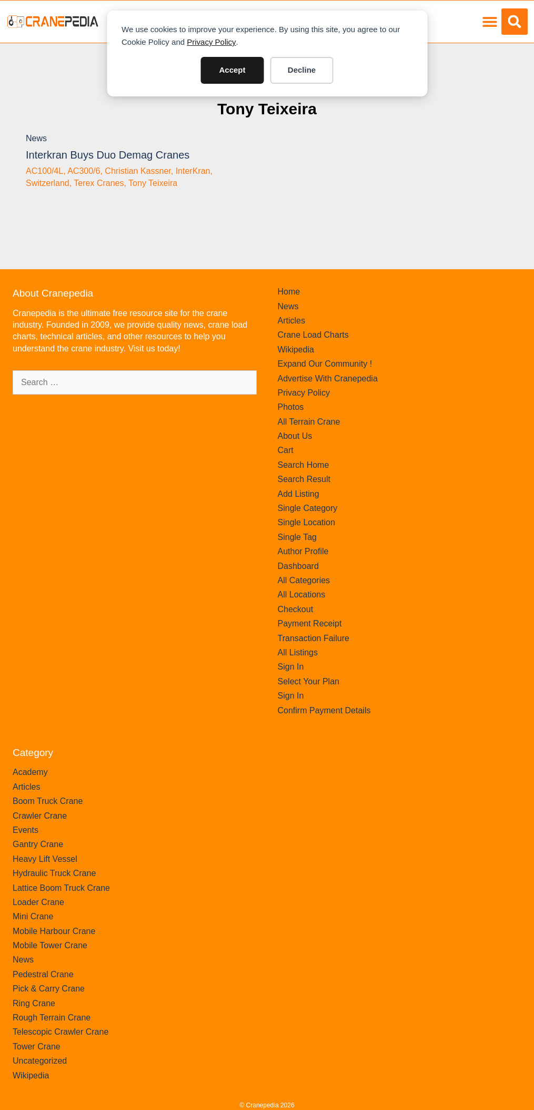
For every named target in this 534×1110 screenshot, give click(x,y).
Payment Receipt (310, 623)
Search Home (303, 464)
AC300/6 (83, 170)
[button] (489, 22)
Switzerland (47, 183)
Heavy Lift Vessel (45, 858)
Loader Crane (38, 902)
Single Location (306, 522)
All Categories (304, 580)
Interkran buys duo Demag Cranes (107, 155)
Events (25, 830)
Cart (286, 450)
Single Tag (297, 537)
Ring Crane (34, 1003)
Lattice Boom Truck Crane (61, 887)
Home (289, 291)
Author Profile (303, 551)
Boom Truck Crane (48, 801)
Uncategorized (40, 1060)
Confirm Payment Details (324, 710)
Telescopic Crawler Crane (60, 1031)
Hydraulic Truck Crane (54, 873)
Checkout (296, 609)
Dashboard (298, 566)
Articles (291, 320)
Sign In (291, 666)
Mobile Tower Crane (50, 945)
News (36, 138)
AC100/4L (44, 170)
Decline (302, 69)
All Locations (302, 594)
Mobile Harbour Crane (54, 931)
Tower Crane (37, 1046)
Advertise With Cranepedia (328, 378)
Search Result (304, 479)
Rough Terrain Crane (51, 1017)
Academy (30, 772)
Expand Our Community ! (325, 363)
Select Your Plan (308, 681)
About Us (295, 435)
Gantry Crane (38, 844)
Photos (291, 406)
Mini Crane (33, 916)
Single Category (308, 508)
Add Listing (298, 493)
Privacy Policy (211, 41)
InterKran (193, 170)
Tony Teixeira (267, 108)
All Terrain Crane (309, 421)
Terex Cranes (99, 183)
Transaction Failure (313, 638)
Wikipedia (296, 349)
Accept (232, 69)
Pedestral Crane (43, 974)
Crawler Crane (40, 815)
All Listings (298, 652)
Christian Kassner (137, 170)
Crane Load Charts (313, 334)
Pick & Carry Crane (49, 988)
